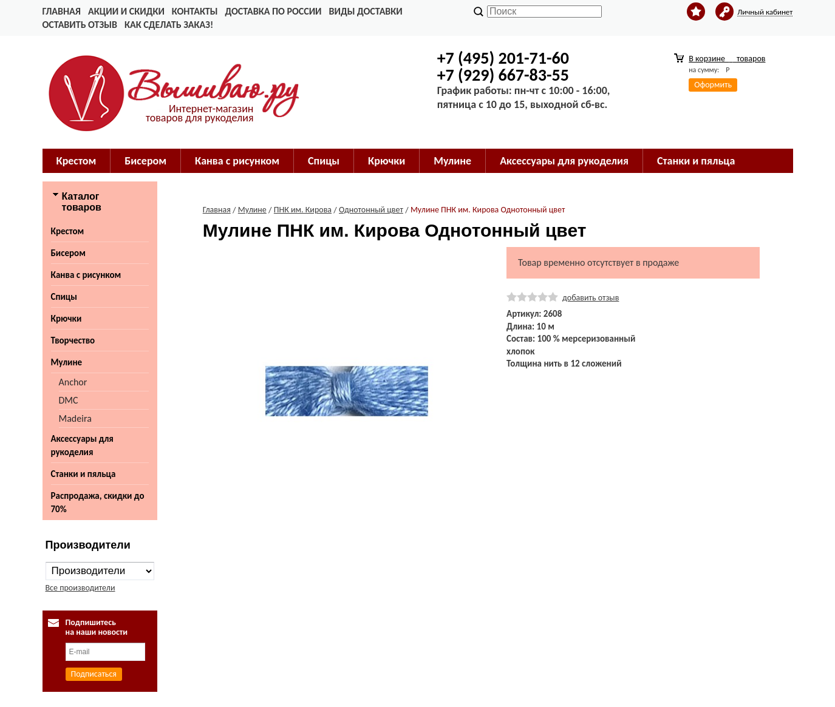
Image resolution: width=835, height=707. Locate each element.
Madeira (75, 418)
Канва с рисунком (237, 160)
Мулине (452, 160)
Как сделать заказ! (168, 24)
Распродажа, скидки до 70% (98, 502)
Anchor (73, 382)
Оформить (713, 84)
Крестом (76, 160)
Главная (62, 11)
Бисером (145, 160)
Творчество (73, 340)
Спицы (323, 160)
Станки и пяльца (696, 160)
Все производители (80, 588)
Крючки (386, 160)
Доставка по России (273, 11)
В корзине (727, 58)
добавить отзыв (590, 298)
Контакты (195, 11)
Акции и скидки (126, 11)
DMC (68, 400)
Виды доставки (366, 11)
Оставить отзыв (80, 24)
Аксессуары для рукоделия (564, 160)
